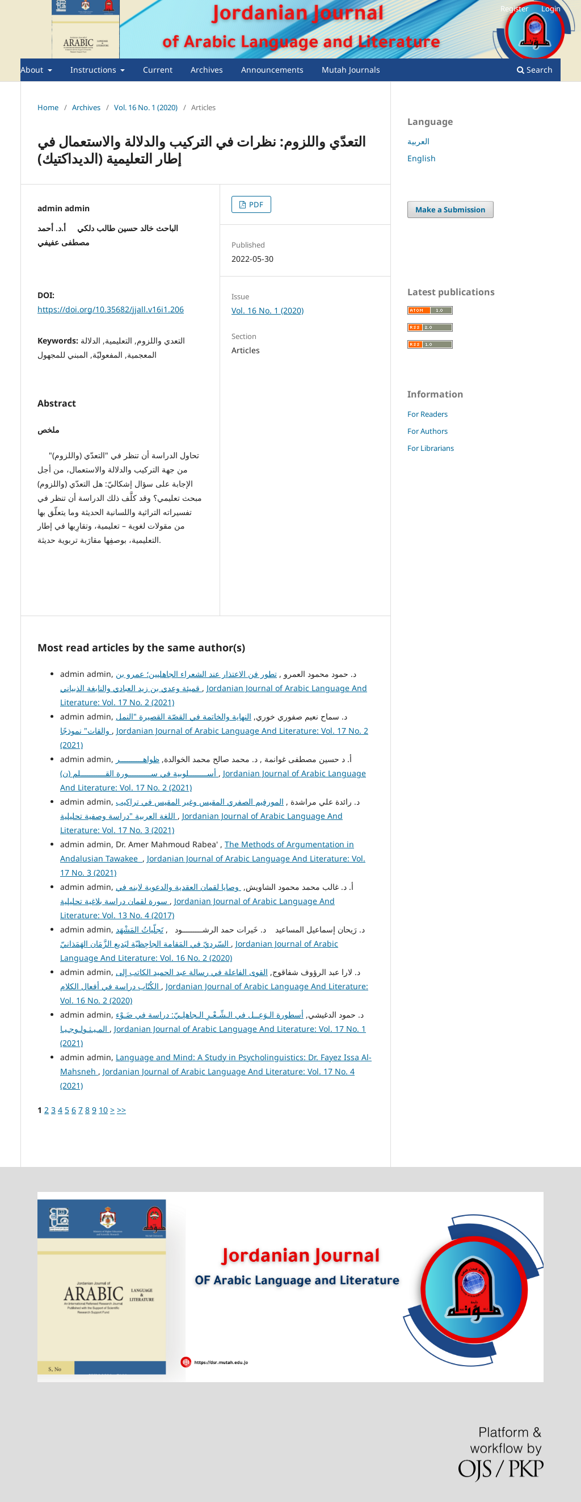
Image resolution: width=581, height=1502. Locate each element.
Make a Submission (450, 209)
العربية (418, 141)
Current (157, 69)
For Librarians (430, 448)
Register (514, 8)
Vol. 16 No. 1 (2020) (146, 107)
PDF (255, 204)
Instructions (94, 69)
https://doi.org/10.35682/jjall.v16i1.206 (110, 309)
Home (47, 107)
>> (121, 1109)
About (32, 69)
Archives (207, 69)
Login (551, 8)
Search (535, 69)
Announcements (272, 69)
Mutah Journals (351, 69)
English (421, 158)
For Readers (427, 414)
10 (103, 1109)
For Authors (427, 431)
